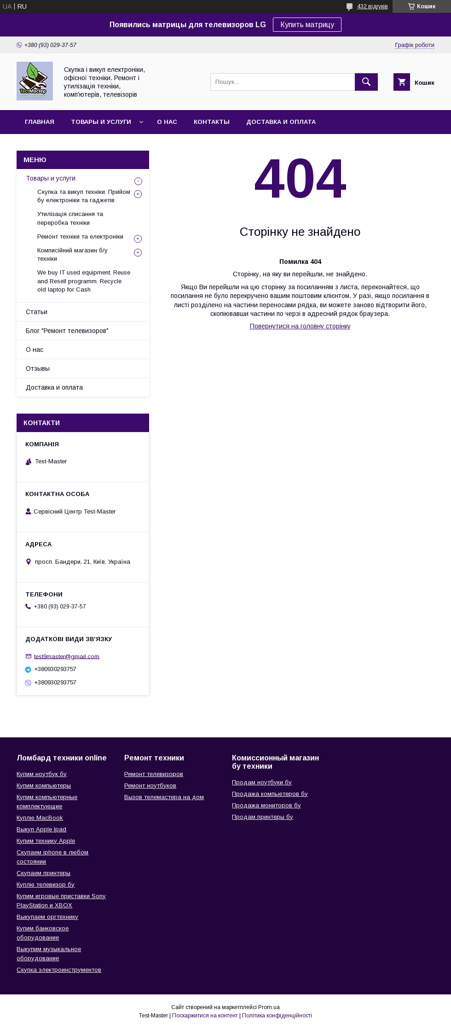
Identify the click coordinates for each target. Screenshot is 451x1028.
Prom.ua (269, 1007)
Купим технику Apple (46, 840)
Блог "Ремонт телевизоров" (67, 330)
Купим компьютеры (44, 785)
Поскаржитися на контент (205, 1015)
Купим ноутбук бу (42, 774)
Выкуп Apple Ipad (41, 829)
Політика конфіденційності (277, 1015)
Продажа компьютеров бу (270, 793)
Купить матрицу (307, 25)
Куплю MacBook (40, 817)
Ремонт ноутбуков (150, 785)
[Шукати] (366, 82)
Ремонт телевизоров (153, 774)
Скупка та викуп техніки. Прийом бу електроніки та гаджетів (83, 196)
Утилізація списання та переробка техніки (70, 218)
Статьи (36, 311)
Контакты (212, 121)
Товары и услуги (101, 121)
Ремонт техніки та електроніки (80, 236)
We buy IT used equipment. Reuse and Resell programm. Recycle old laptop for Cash (83, 280)
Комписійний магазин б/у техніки (72, 254)
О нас (167, 121)
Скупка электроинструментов (59, 969)
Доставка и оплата (281, 121)
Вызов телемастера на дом (164, 797)
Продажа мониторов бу (266, 805)
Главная (39, 121)
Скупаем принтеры (43, 873)
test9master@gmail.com (66, 656)
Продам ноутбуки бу (262, 782)
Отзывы (38, 368)
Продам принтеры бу (262, 816)
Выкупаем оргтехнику (47, 916)
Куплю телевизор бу (46, 884)
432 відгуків (372, 6)
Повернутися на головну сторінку (300, 326)
